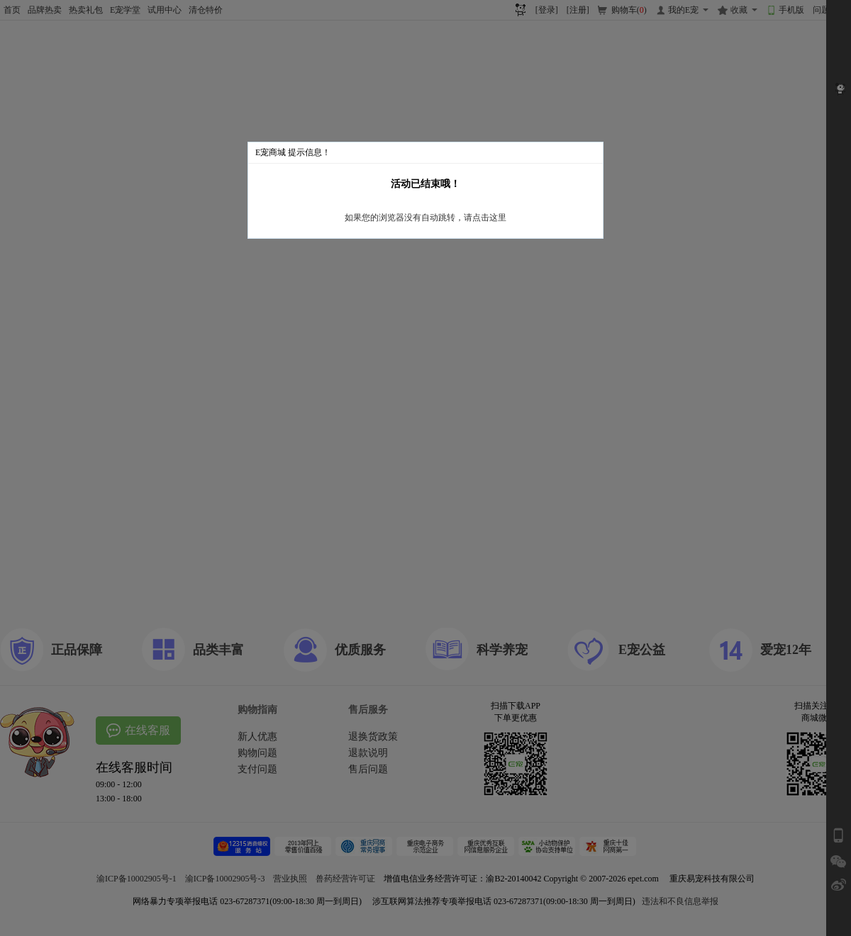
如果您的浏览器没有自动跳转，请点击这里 (425, 217)
